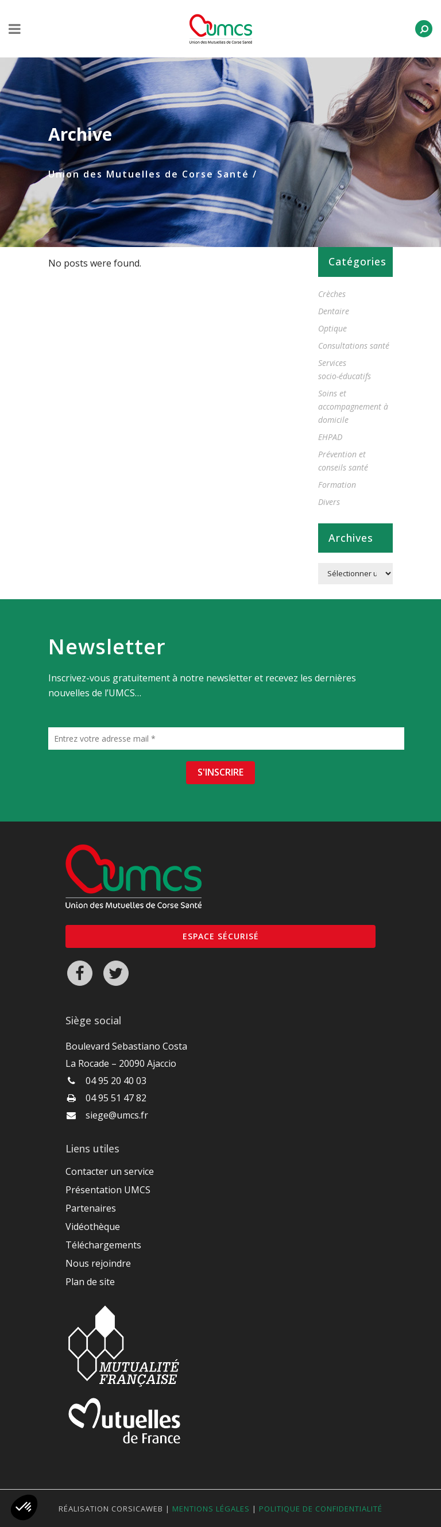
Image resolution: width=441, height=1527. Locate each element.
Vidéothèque (92, 1226)
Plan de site (90, 1281)
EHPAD (330, 436)
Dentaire (333, 311)
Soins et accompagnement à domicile (353, 406)
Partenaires (90, 1208)
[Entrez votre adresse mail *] (226, 738)
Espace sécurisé (221, 936)
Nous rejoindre (98, 1263)
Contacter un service (109, 1171)
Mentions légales (211, 1508)
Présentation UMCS (107, 1189)
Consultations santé (353, 345)
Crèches (332, 293)
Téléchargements (103, 1245)
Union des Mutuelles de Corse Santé (148, 174)
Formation (337, 484)
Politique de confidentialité (320, 1508)
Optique (332, 328)
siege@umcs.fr (117, 1115)
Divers (329, 501)
